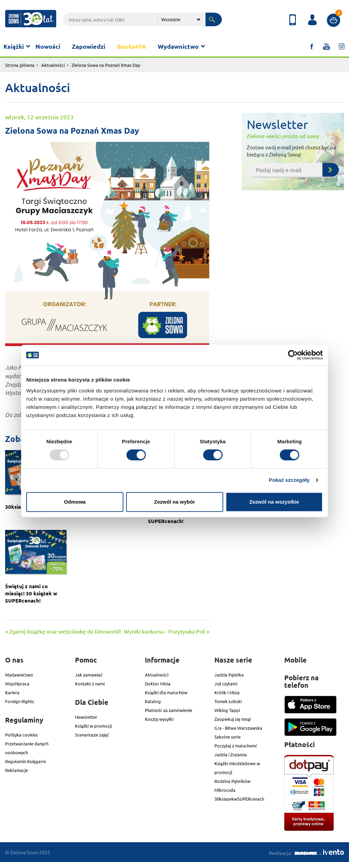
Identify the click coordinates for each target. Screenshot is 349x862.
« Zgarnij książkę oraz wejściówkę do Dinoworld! (63, 631)
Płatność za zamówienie (168, 710)
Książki (13, 46)
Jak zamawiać (89, 675)
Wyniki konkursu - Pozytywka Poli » (166, 631)
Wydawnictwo (178, 46)
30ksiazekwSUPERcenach (239, 799)
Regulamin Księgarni (25, 761)
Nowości (47, 46)
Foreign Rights (19, 701)
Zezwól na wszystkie (274, 502)
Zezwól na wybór (174, 502)
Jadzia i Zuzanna (230, 754)
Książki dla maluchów (166, 692)
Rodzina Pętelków (232, 781)
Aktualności (53, 65)
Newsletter (86, 717)
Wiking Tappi (227, 710)
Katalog (153, 701)
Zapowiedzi (88, 46)
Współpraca (17, 683)
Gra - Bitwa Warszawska (238, 728)
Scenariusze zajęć (92, 735)
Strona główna (19, 65)
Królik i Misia (227, 692)
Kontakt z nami (90, 683)
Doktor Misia (157, 683)
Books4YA (131, 46)
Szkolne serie (227, 737)
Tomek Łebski (228, 701)
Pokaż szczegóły (289, 480)
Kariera (12, 692)
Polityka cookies (21, 735)
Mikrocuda (225, 790)
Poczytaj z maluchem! (235, 745)
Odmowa (75, 502)
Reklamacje (16, 770)
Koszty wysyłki (159, 719)
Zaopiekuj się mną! (232, 719)
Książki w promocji (93, 726)
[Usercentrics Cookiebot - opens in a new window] (293, 355)
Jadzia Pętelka (229, 675)
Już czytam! (226, 683)
